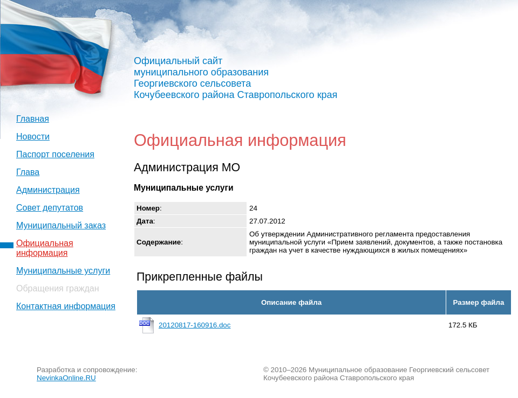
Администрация (48, 189)
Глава (27, 172)
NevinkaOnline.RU (66, 378)
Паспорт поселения (55, 154)
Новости (33, 136)
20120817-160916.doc (194, 325)
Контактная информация (65, 306)
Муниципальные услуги (63, 270)
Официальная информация (44, 248)
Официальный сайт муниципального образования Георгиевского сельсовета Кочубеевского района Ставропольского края (235, 77)
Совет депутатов (49, 207)
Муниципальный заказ (61, 225)
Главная (32, 118)
